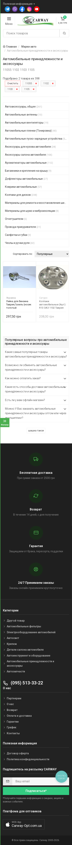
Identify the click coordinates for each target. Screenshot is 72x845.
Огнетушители (16, 218)
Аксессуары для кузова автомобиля (30, 146)
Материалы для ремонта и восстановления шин (37, 202)
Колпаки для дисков (21, 194)
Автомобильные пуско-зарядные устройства (36, 138)
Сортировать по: (23, 253)
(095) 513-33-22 (23, 683)
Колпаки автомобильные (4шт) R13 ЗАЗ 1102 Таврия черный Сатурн (52, 304)
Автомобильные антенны (23, 114)
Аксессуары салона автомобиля (28, 154)
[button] (24, 824)
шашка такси (36, 430)
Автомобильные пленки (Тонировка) (31, 130)
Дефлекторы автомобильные (26, 178)
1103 (10, 89)
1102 (46, 83)
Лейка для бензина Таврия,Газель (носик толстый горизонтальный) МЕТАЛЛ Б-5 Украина (18, 304)
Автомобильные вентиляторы (26, 122)
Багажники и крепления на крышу (28, 170)
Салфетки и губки (18, 234)
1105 (26, 89)
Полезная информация (17, 3)
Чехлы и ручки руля (20, 242)
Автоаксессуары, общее (23, 106)
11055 (28, 83)
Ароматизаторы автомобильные (29, 162)
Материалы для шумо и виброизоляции (32, 210)
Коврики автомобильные (23, 186)
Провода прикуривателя (23, 226)
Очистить (12, 83)
